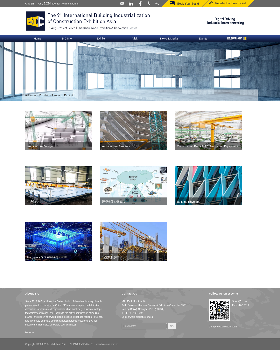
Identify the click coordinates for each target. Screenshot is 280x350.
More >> (29, 332)
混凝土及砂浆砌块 (113, 201)
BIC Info (67, 38)
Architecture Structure (116, 146)
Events (203, 38)
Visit (134, 38)
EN (32, 3)
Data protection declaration (223, 326)
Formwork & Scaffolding (42, 257)
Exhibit (101, 38)
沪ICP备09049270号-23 (81, 344)
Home (37, 38)
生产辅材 (33, 201)
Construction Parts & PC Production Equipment (207, 146)
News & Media (169, 38)
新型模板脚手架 (112, 257)
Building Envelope (188, 201)
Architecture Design (40, 146)
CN (27, 3)
